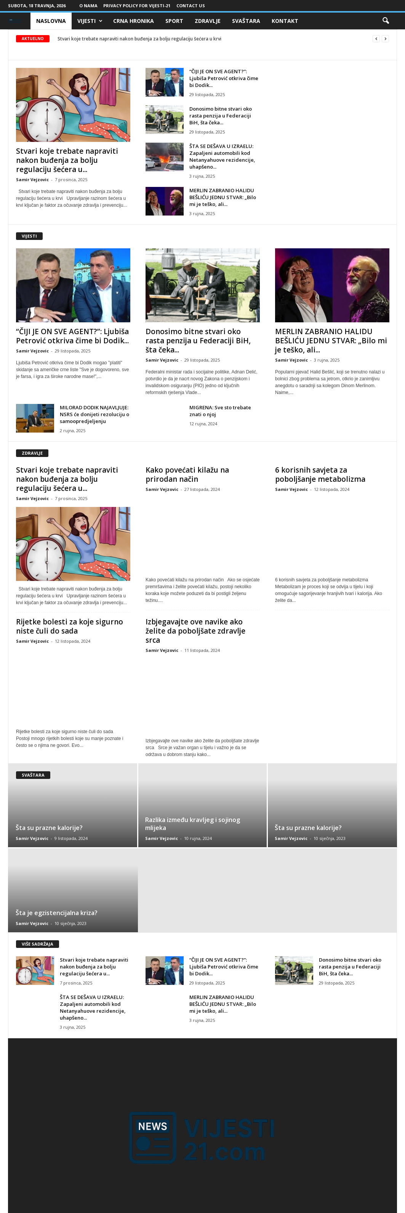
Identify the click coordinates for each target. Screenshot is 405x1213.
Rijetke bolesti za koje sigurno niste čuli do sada (69, 626)
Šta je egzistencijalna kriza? (57, 913)
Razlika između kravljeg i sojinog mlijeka (192, 824)
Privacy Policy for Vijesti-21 (136, 5)
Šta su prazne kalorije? (49, 828)
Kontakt (285, 20)
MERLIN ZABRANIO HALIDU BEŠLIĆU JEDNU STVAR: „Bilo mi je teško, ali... (222, 197)
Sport (174, 20)
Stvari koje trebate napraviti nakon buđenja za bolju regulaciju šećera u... (67, 160)
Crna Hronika (133, 20)
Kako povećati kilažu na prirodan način (187, 474)
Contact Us (190, 5)
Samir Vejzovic (32, 179)
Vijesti (89, 21)
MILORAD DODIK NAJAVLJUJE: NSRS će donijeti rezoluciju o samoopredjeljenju (94, 414)
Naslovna (51, 20)
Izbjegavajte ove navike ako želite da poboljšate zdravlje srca (195, 631)
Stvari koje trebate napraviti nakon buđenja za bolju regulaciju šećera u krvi (139, 38)
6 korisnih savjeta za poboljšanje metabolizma (320, 474)
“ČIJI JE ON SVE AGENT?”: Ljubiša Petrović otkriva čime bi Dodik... (223, 78)
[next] (385, 38)
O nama (88, 5)
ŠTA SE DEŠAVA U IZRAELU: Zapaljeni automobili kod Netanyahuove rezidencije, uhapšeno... (222, 156)
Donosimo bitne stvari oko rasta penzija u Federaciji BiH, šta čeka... (220, 115)
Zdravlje (208, 20)
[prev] (376, 38)
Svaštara (246, 20)
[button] (385, 21)
